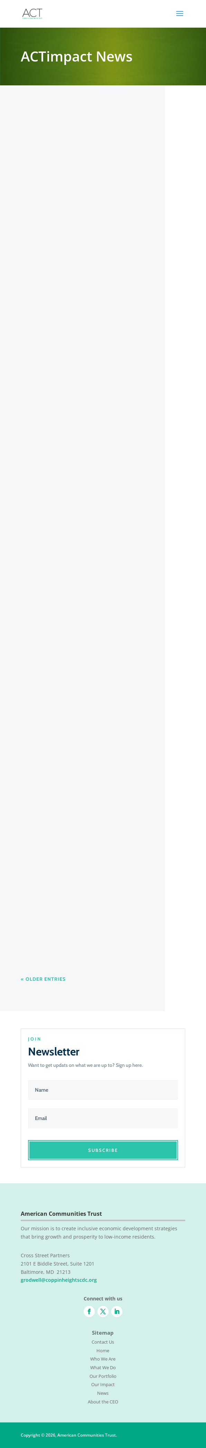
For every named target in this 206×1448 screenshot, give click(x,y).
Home (102, 1350)
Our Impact (103, 1384)
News (103, 1393)
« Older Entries (43, 979)
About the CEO (103, 1402)
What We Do (103, 1367)
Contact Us (103, 1342)
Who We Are (102, 1359)
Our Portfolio (103, 1376)
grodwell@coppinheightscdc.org (59, 1280)
